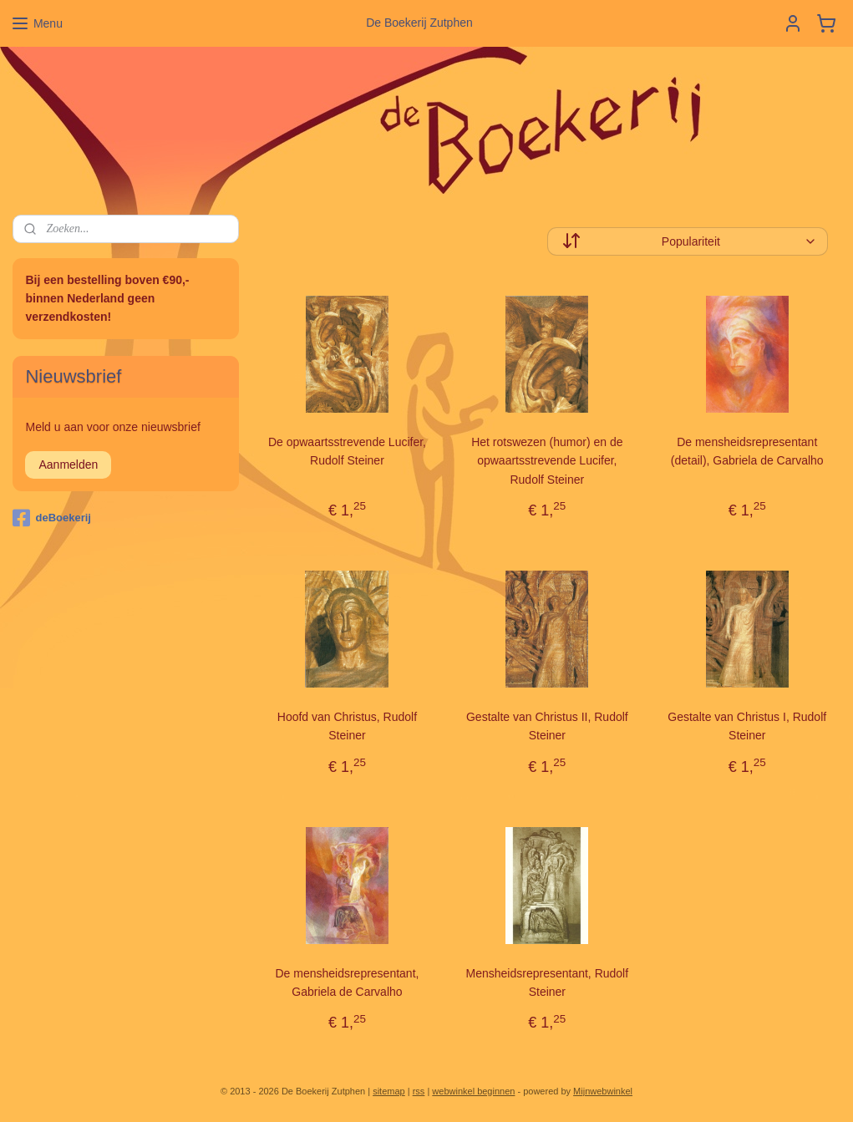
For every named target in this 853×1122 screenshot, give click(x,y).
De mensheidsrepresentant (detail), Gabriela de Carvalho (746, 451)
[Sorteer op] (686, 241)
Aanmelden (68, 464)
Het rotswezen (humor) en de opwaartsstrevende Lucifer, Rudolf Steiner (546, 460)
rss (419, 1091)
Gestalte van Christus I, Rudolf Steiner (747, 726)
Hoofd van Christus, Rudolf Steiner (346, 726)
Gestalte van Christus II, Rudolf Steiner (547, 726)
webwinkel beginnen (473, 1091)
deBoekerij (51, 518)
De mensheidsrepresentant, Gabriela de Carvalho (347, 982)
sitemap (389, 1091)
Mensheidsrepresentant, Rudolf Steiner (546, 982)
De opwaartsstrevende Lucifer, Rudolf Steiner (346, 451)
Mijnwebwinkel (602, 1091)
